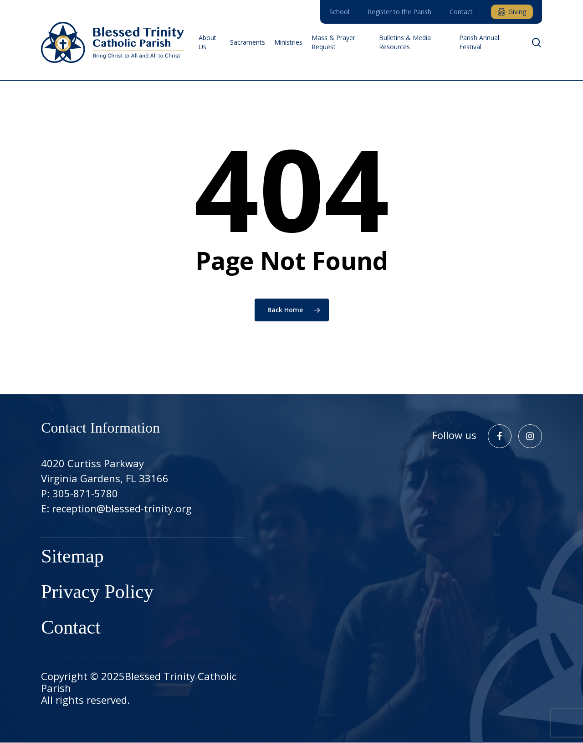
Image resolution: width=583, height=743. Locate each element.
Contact (71, 628)
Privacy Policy (97, 593)
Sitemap (72, 557)
